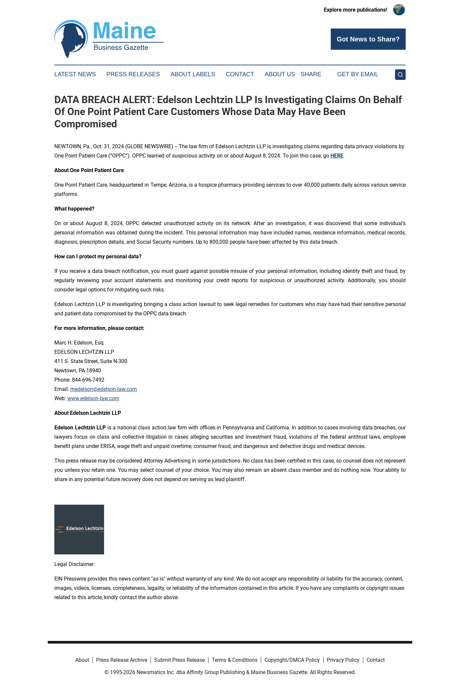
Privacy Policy (343, 660)
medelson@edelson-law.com (103, 389)
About (82, 660)
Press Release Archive (121, 660)
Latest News (75, 74)
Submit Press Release (179, 660)
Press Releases (133, 74)
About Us (280, 74)
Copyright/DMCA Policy (292, 660)
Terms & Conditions (235, 660)
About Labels (192, 74)
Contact (240, 74)
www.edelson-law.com (93, 398)
